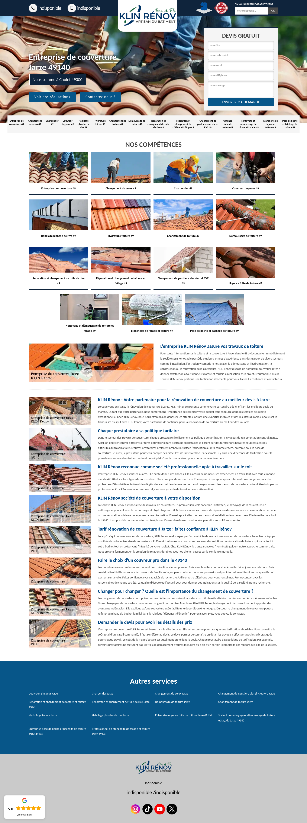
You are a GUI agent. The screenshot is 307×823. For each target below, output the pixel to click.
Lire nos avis (24, 814)
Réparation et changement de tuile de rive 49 (158, 124)
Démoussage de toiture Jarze (172, 702)
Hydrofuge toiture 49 (100, 122)
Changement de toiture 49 (117, 122)
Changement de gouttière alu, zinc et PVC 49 (208, 124)
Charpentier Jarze (102, 693)
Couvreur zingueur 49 (67, 122)
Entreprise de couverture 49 (16, 122)
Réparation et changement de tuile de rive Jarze (120, 702)
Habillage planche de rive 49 (83, 124)
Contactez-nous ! (100, 96)
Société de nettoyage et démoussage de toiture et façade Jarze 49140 (246, 718)
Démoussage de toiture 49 (137, 122)
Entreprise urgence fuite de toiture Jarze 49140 (183, 715)
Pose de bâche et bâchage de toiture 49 (289, 124)
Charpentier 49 (52, 122)
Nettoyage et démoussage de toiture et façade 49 (248, 124)
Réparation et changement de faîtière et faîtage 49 (183, 124)
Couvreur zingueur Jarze (43, 693)
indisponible (45, 8)
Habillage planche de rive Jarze (110, 715)
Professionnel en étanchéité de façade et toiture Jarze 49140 (121, 731)
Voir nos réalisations (52, 96)
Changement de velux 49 (35, 122)
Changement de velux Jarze (171, 693)
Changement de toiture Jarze (235, 702)
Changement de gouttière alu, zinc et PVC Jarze (246, 693)
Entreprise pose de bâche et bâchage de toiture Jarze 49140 (57, 731)
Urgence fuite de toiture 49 (228, 124)
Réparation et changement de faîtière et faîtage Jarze (57, 704)
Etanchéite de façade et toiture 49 (270, 124)
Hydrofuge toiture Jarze (43, 715)
